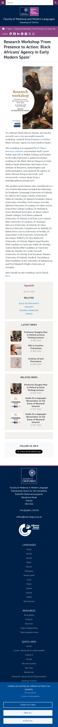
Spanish (29, 285)
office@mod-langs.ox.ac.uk (29, 516)
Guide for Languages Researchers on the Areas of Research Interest (36, 402)
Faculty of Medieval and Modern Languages (29, 19)
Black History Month (29, 303)
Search (55, 2)
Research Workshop (29, 310)
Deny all (28, 713)
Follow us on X (29, 445)
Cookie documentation (30, 696)
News (10, 29)
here (7, 275)
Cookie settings (28, 705)
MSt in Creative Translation (35, 347)
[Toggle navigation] (3, 2)
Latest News (29, 324)
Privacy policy (30, 692)
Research (29, 307)
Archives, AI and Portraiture (35, 360)
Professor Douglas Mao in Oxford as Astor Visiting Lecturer (35, 335)
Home (3, 29)
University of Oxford (29, 22)
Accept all (28, 721)
